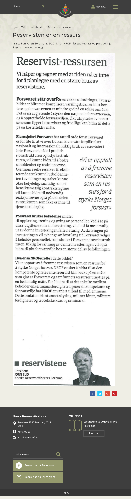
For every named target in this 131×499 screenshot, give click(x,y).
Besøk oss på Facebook (35, 465)
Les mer (94, 433)
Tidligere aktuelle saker (33, 27)
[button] (115, 6)
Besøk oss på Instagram (36, 477)
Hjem (15, 27)
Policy (65, 493)
